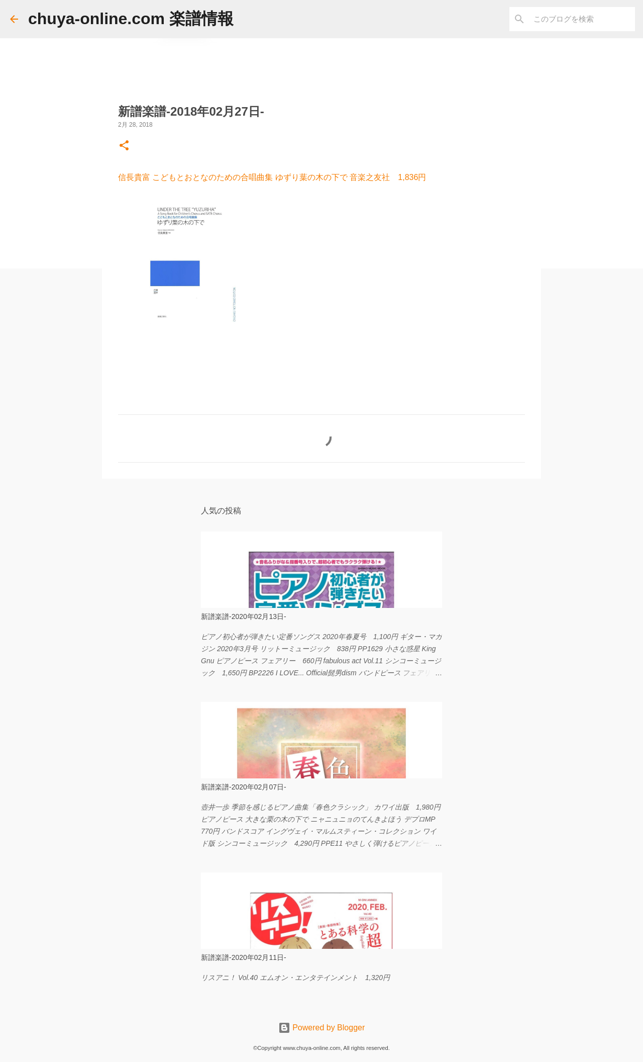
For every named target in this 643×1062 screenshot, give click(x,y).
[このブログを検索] (582, 19)
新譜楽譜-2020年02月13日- (243, 616)
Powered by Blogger (321, 1027)
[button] (124, 146)
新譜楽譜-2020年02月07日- (243, 787)
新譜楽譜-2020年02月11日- (243, 957)
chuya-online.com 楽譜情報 (131, 19)
